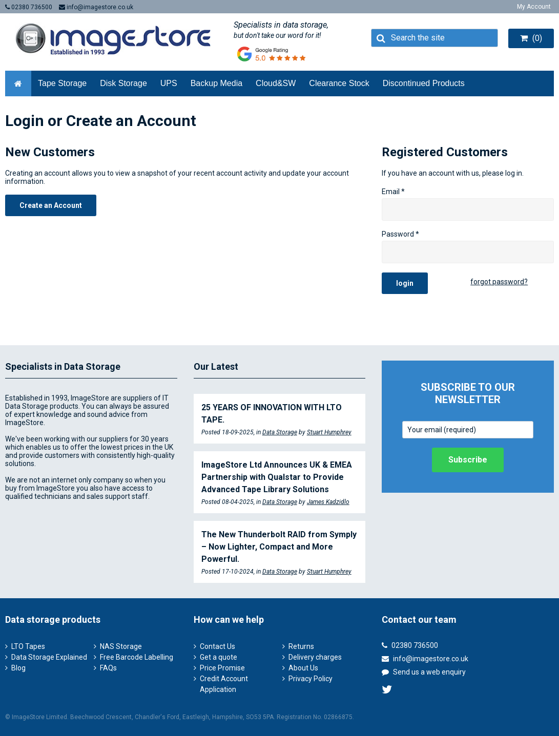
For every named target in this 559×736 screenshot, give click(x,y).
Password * (400, 234)
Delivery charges (315, 657)
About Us (303, 668)
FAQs (108, 668)
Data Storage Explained (49, 657)
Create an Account (50, 205)
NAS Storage (121, 646)
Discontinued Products (424, 83)
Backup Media (216, 83)
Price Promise (222, 668)
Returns (301, 646)
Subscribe (467, 460)
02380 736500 (28, 7)
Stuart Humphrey (329, 432)
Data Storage (279, 432)
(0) (531, 38)
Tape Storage (62, 83)
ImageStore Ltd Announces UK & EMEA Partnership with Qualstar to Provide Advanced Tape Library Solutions (276, 477)
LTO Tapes (28, 646)
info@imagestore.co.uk (96, 7)
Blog (18, 668)
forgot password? (499, 282)
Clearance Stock (339, 83)
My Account (534, 6)
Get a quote (218, 657)
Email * (393, 191)
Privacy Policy (310, 679)
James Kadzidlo (328, 502)
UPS (168, 83)
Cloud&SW (276, 83)
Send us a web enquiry (424, 672)
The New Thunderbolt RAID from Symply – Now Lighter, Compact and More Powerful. (279, 547)
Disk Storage (123, 83)
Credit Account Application (224, 684)
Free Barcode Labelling (136, 657)
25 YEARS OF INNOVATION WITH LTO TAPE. (271, 414)
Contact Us (217, 646)
